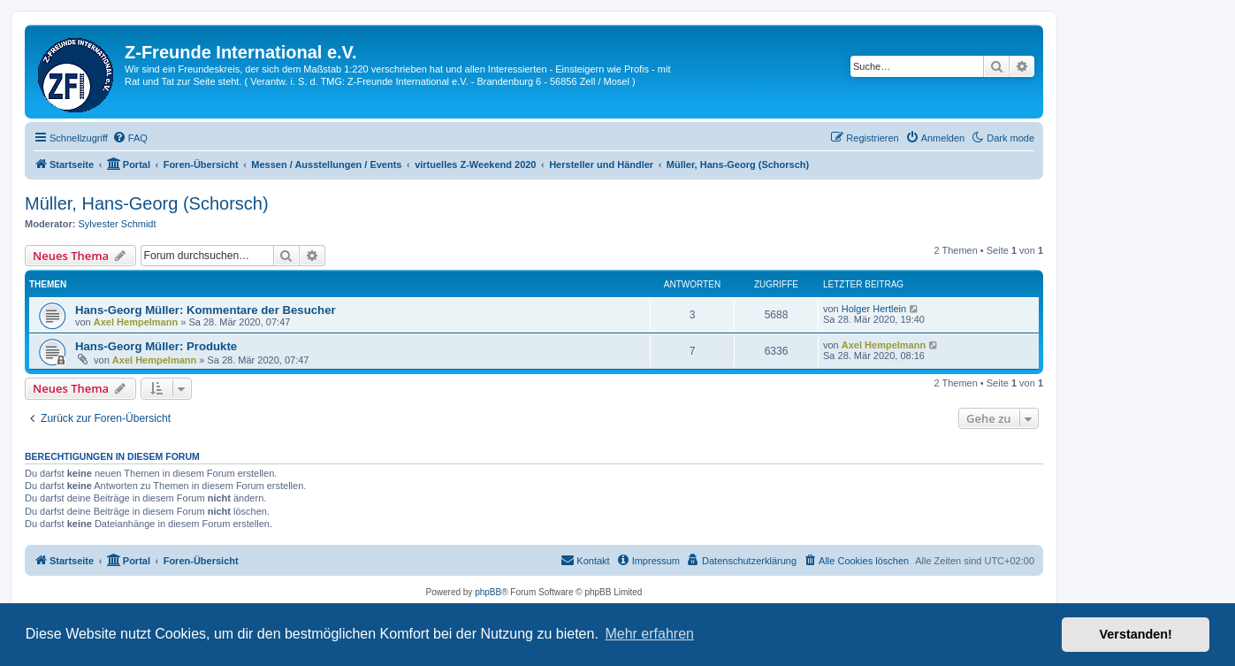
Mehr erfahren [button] (649, 633)
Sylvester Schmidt (117, 223)
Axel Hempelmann (136, 322)
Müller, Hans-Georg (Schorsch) (147, 203)
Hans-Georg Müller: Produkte (156, 346)
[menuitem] (130, 138)
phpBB (488, 592)
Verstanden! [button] (1136, 634)
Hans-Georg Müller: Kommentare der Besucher (205, 310)
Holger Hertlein (874, 308)
